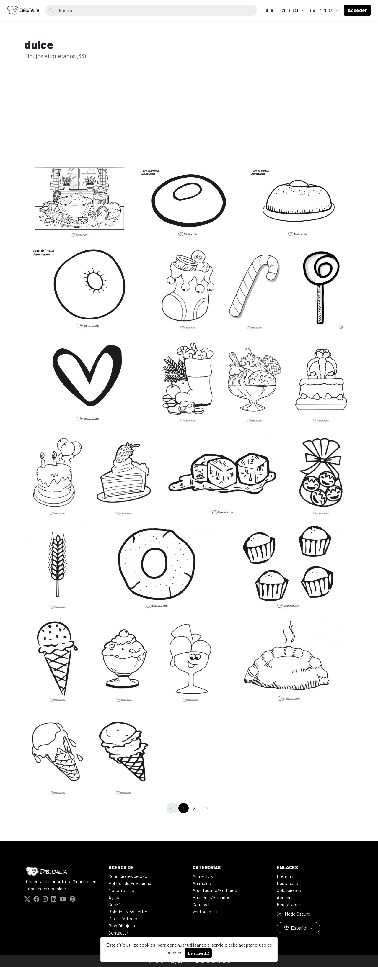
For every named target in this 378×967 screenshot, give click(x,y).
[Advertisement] (189, 120)
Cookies (116, 904)
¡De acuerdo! (198, 952)
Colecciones (289, 890)
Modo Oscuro (293, 914)
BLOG (270, 10)
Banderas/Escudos (211, 897)
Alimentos (203, 876)
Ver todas (202, 911)
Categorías (322, 10)
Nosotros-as (121, 890)
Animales (202, 883)
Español (296, 927)
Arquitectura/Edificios (215, 890)
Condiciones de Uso (127, 876)
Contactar (118, 932)
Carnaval (201, 904)
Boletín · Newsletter (127, 911)
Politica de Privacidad (129, 883)
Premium (286, 876)
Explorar (289, 10)
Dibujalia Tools (122, 918)
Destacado (287, 883)
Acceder (285, 897)
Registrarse (288, 904)
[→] (205, 808)
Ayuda (114, 897)
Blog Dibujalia (121, 925)
